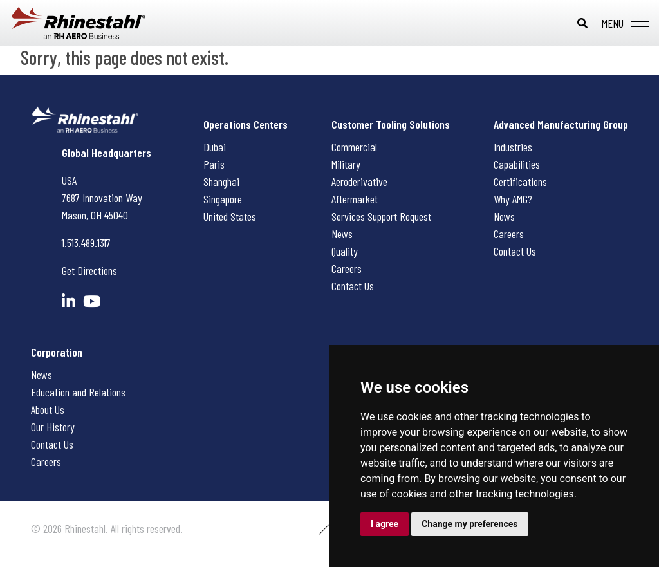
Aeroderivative (359, 181)
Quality (344, 251)
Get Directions (89, 270)
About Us (47, 409)
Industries (513, 147)
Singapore (222, 199)
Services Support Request (381, 216)
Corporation (56, 352)
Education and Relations (78, 392)
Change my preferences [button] (469, 524)
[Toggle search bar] (582, 23)
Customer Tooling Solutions (390, 124)
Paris (214, 164)
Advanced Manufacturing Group (561, 124)
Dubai (214, 147)
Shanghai (221, 181)
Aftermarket (354, 199)
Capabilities (517, 164)
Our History (53, 427)
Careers (346, 268)
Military (345, 164)
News (342, 234)
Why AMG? (513, 199)
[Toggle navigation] (623, 23)
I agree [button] (384, 524)
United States (229, 216)
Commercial (354, 147)
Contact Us (352, 286)
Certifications (520, 181)
